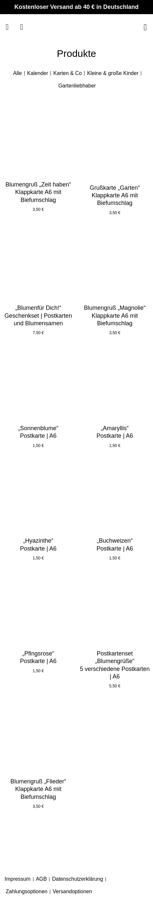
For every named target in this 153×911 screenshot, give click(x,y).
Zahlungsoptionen (27, 891)
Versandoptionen (72, 891)
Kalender (37, 73)
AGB (41, 879)
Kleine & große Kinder (113, 73)
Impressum (17, 879)
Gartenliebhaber (77, 85)
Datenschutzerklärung (77, 879)
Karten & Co (67, 73)
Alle (17, 73)
